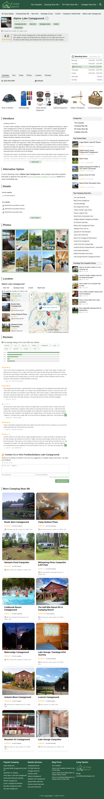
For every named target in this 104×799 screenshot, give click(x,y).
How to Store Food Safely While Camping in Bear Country (63, 773)
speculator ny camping (11, 773)
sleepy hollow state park (35, 781)
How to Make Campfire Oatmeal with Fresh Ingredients (87, 294)
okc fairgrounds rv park (81, 207)
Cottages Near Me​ (88, 5)
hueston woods (32, 773)
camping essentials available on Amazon (41, 177)
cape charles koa (9, 765)
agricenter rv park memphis (82, 232)
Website (40, 81)
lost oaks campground (10, 788)
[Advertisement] (34, 57)
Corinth (57, 14)
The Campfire (36, 5)
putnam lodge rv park (80, 213)
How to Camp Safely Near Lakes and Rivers (87, 302)
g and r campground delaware (13, 783)
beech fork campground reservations (85, 238)
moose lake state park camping (13, 778)
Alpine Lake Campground (92, 14)
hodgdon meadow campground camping (86, 219)
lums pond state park (34, 787)
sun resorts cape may (80, 222)
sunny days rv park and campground (15, 775)
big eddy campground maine (13, 786)
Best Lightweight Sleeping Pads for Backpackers (87, 310)
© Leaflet (48, 332)
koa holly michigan (79, 203)
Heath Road (18, 28)
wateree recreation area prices (83, 253)
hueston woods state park (36, 784)
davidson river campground (36, 779)
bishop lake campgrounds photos (84, 225)
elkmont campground (34, 776)
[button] (48, 314)
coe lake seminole (79, 197)
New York (34, 14)
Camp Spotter (9, 14)
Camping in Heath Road (71, 14)
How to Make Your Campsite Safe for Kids (87, 286)
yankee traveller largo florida (83, 210)
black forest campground (81, 200)
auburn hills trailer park (81, 235)
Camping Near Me (51, 5)
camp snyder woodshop (81, 250)
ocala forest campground (81, 241)
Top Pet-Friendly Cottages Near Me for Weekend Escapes (87, 277)
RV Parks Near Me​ (69, 5)
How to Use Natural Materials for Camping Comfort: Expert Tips (63, 778)
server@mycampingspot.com (85, 776)
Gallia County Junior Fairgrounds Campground (87, 153)
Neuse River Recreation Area (87, 185)
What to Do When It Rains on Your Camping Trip (87, 269)
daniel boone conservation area (83, 216)
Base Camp (87, 161)
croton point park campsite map (83, 244)
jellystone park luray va (81, 228)
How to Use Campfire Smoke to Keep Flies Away (63, 769)
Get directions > (34, 291)
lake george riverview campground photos (87, 256)
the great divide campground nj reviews (15, 769)
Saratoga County (47, 14)
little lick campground (10, 781)
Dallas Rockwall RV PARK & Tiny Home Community (87, 169)
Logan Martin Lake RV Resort (87, 144)
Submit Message (62, 481)
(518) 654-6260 (9, 81)
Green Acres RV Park (87, 177)
